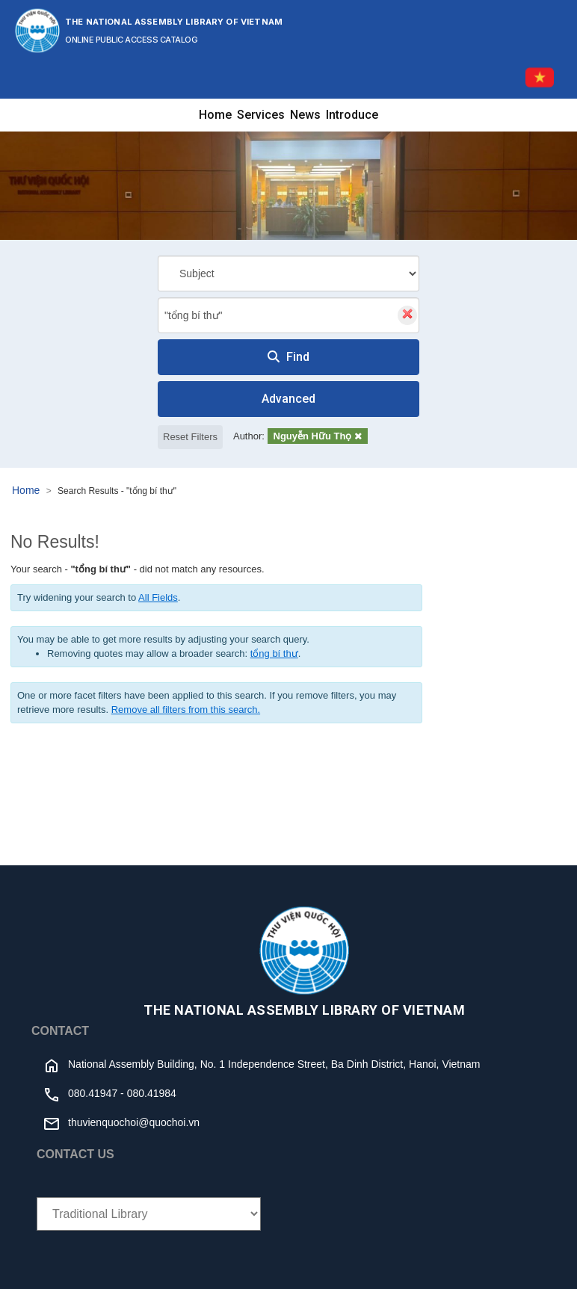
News (305, 115)
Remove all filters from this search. (185, 709)
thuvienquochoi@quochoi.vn (134, 1122)
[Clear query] (407, 315)
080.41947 (92, 1093)
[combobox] (288, 315)
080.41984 (151, 1093)
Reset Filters (190, 436)
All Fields (158, 597)
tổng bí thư (274, 653)
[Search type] (288, 273)
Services (261, 115)
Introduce (352, 115)
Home (215, 115)
